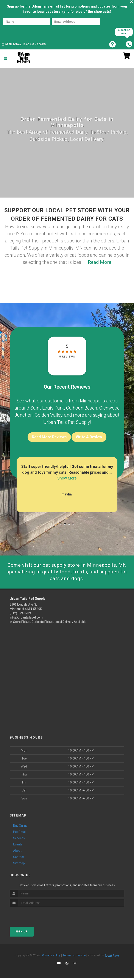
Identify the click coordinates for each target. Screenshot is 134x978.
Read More (99, 262)
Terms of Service (74, 955)
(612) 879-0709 (20, 613)
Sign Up (21, 931)
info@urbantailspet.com (26, 617)
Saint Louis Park (47, 408)
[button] (61, 524)
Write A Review (89, 437)
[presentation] (18, 31)
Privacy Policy (51, 955)
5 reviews (67, 356)
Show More (67, 478)
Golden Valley (48, 415)
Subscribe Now (123, 32)
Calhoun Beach (81, 408)
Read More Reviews (49, 437)
